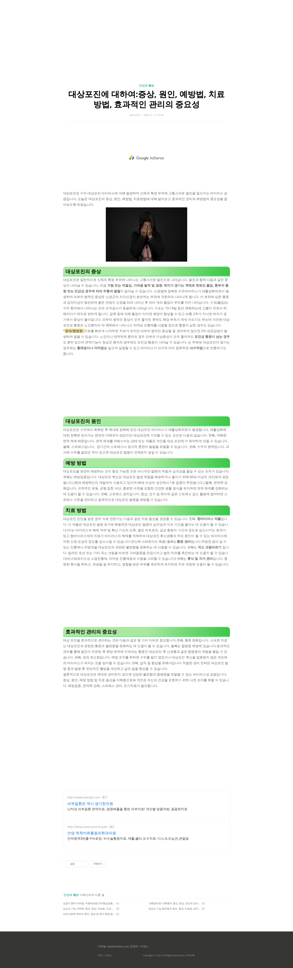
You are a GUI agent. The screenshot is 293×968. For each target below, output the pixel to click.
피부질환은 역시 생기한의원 (90, 803)
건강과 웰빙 (146, 85)
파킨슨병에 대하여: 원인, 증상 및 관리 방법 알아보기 (89, 914)
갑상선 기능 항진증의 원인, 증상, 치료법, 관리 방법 (174, 908)
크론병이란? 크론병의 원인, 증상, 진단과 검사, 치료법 (174, 903)
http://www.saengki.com (83, 797)
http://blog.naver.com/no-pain (87, 826)
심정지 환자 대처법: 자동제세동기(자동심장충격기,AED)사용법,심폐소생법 (89, 903)
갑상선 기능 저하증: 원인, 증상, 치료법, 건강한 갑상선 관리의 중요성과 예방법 (89, 908)
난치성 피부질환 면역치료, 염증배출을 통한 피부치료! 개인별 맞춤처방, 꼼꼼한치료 (127, 809)
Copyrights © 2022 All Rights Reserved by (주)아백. (169, 955)
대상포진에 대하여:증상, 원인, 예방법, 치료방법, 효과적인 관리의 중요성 (146, 99)
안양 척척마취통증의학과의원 (91, 832)
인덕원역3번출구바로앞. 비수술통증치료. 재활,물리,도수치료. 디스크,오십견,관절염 (128, 838)
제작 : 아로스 (105, 955)
